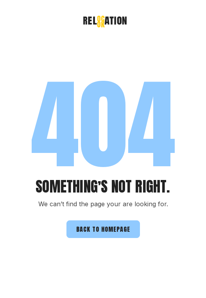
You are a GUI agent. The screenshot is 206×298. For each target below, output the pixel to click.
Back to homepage (103, 229)
